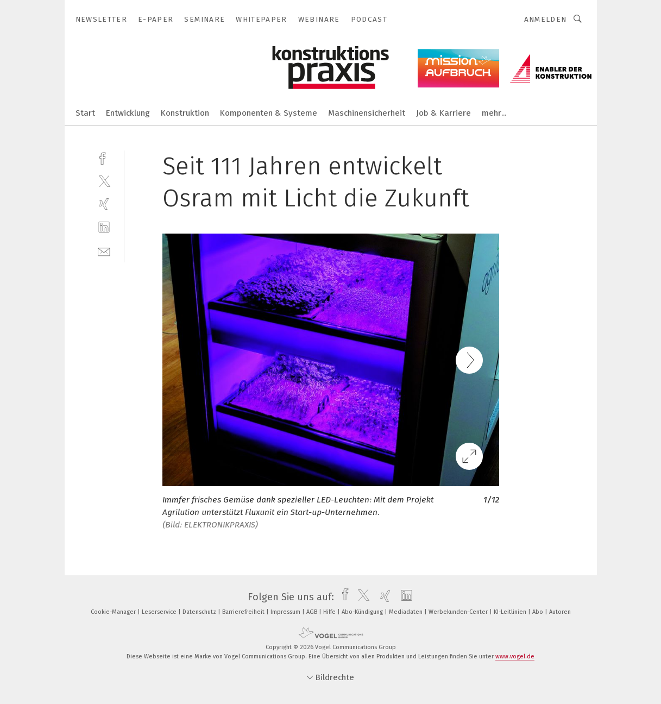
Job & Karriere (443, 113)
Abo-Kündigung (363, 611)
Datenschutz (200, 611)
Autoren (560, 611)
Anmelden (545, 19)
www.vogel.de (514, 656)
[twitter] (104, 180)
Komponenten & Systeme (268, 113)
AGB (312, 611)
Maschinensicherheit (366, 113)
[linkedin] (104, 227)
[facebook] (104, 157)
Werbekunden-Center (459, 611)
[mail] (104, 250)
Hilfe (330, 611)
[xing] (104, 204)
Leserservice (160, 611)
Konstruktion (185, 113)
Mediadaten (406, 611)
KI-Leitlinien (511, 611)
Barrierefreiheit (244, 611)
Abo (538, 611)
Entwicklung (128, 113)
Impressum (286, 611)
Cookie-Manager (114, 611)
